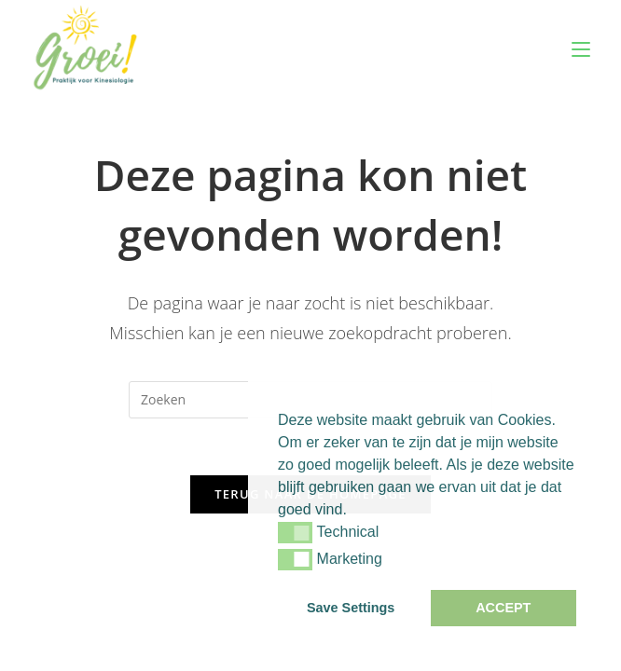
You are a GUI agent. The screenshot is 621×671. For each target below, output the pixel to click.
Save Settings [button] (350, 607)
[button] (295, 532)
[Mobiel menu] (581, 49)
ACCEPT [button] (503, 607)
